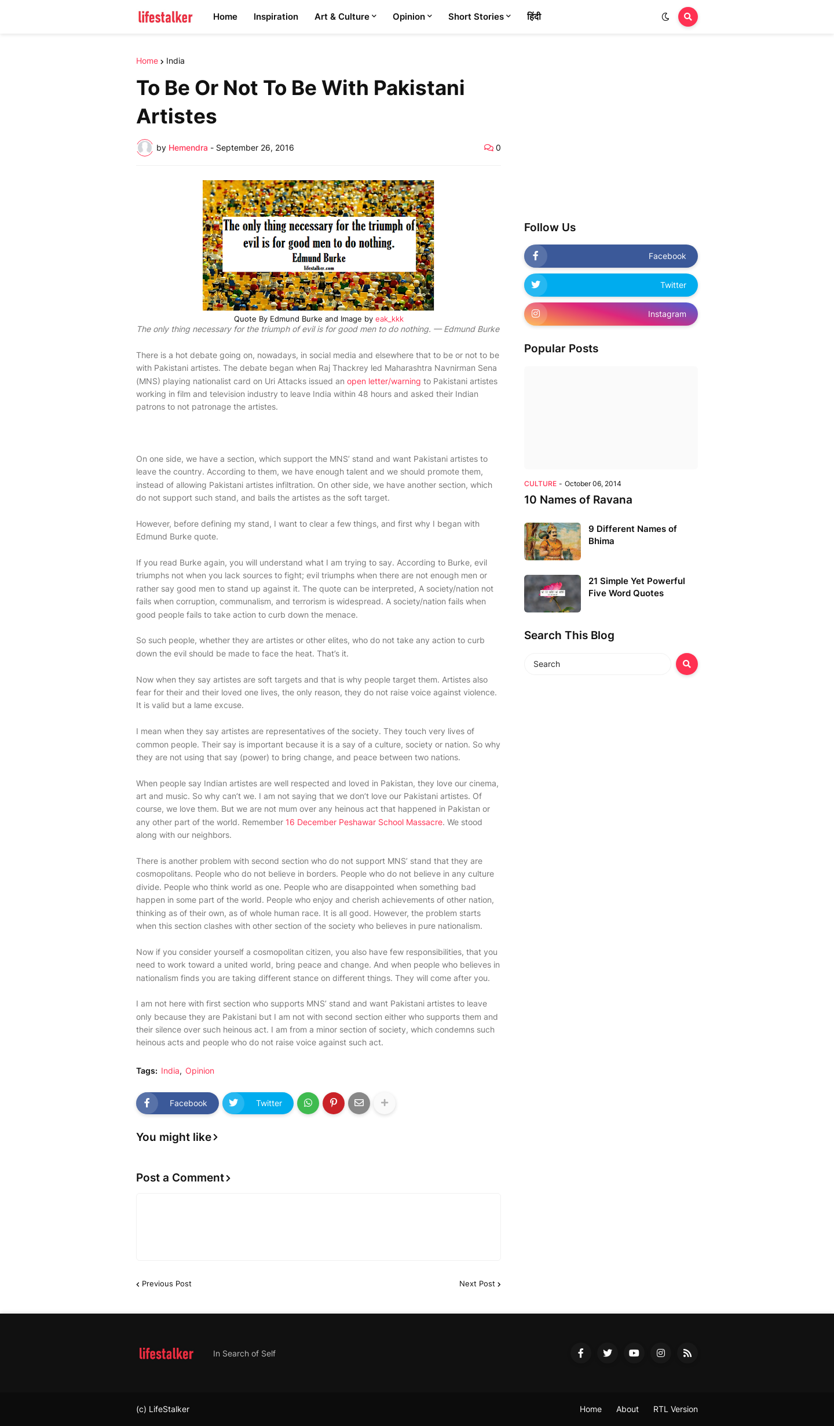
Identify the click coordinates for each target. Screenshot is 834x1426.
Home (147, 61)
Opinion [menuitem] (409, 16)
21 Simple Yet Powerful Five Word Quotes (636, 587)
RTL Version (675, 1409)
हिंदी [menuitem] (534, 16)
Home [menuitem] (225, 16)
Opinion (199, 1071)
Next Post (477, 1283)
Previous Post (167, 1283)
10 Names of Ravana (578, 499)
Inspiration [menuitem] (276, 16)
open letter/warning (384, 381)
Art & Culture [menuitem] (342, 16)
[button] (665, 17)
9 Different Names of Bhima (632, 534)
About (627, 1409)
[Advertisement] (611, 129)
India (175, 61)
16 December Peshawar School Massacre (364, 822)
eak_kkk (389, 318)
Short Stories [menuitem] (476, 16)
